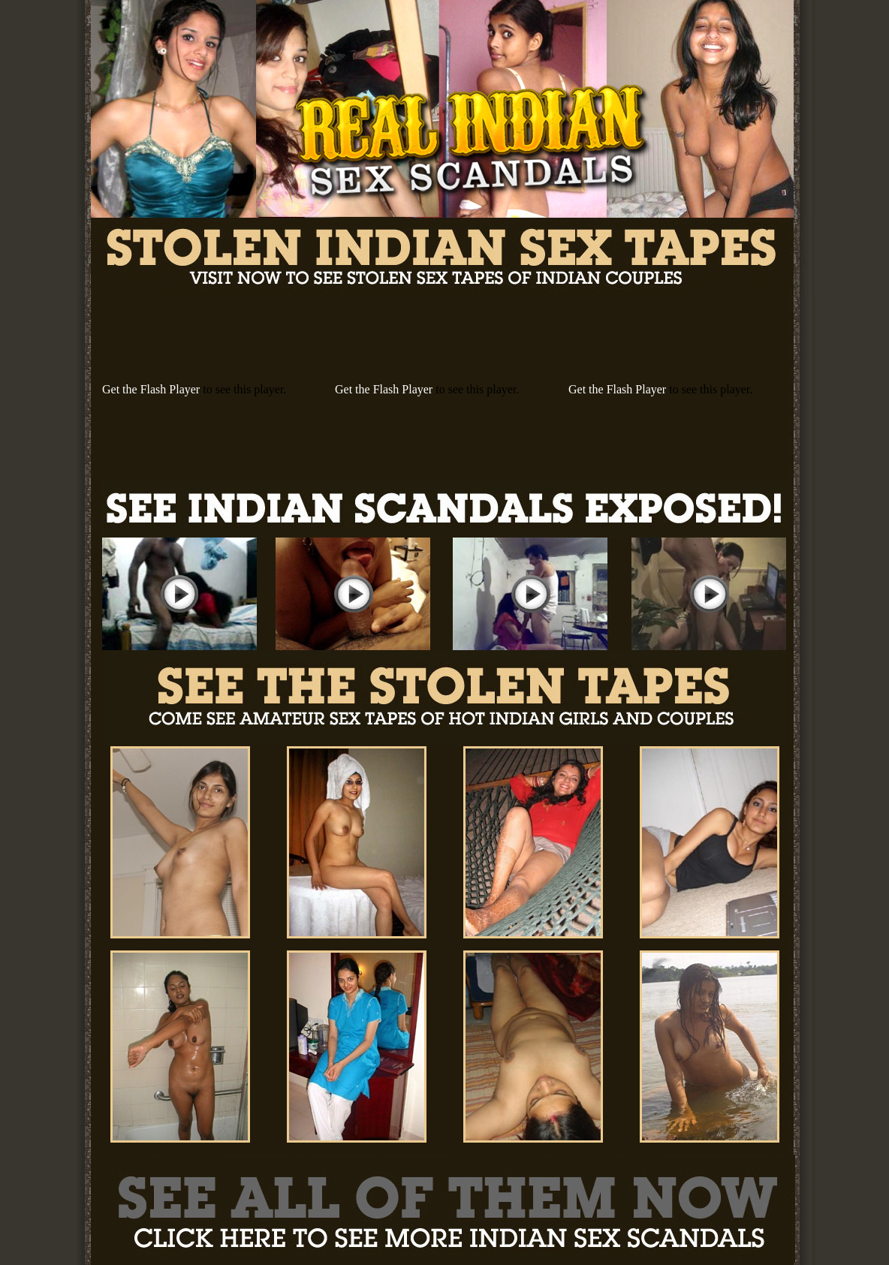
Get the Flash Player (151, 389)
